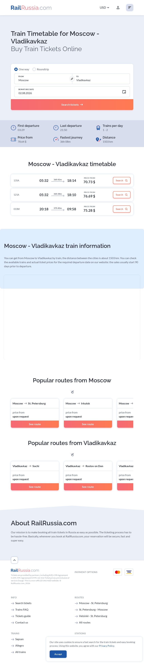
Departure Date (26, 89)
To (77, 76)
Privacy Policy (106, 645)
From (21, 76)
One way (24, 69)
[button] (104, 7)
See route (35, 424)
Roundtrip (43, 69)
